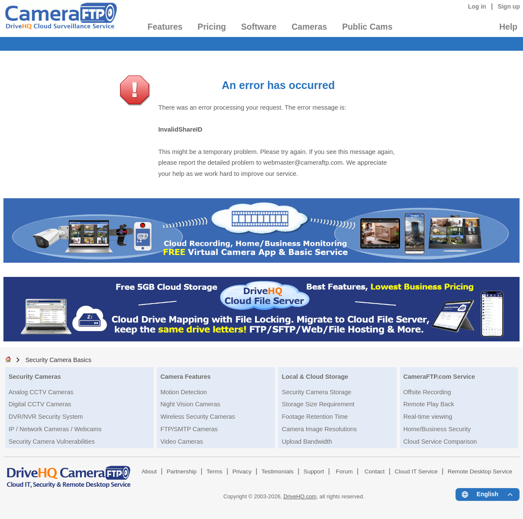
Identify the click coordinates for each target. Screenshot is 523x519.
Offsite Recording (427, 392)
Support (314, 471)
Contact (375, 471)
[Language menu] (487, 494)
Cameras (309, 26)
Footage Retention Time (315, 416)
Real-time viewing (427, 416)
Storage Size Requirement (318, 404)
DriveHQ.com (300, 496)
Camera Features (185, 376)
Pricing (211, 26)
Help (508, 26)
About (149, 471)
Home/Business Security (437, 429)
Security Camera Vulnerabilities (52, 441)
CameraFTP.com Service (439, 376)
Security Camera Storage (316, 392)
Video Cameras (181, 441)
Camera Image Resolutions (319, 429)
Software (259, 26)
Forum (344, 471)
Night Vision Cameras (190, 404)
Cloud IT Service (415, 471)
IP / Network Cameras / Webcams (55, 429)
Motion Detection (183, 392)
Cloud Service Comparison (440, 441)
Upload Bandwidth (307, 441)
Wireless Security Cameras (197, 416)
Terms (214, 471)
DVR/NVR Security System (46, 416)
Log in (477, 6)
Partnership (182, 471)
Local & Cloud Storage (315, 376)
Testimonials (278, 471)
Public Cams (367, 26)
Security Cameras (35, 376)
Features (165, 26)
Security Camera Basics (58, 359)
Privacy (242, 471)
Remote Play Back (428, 404)
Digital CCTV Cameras (40, 404)
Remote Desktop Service (480, 471)
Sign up (509, 6)
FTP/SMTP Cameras (189, 429)
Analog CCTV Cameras (41, 392)
